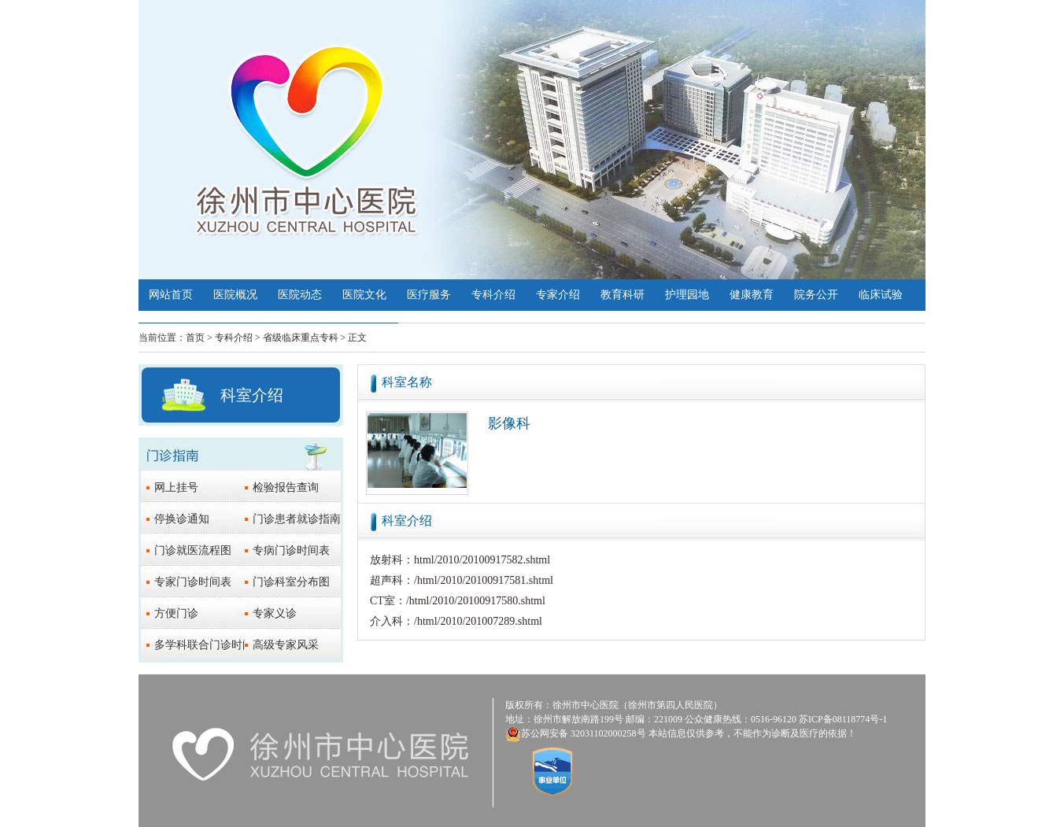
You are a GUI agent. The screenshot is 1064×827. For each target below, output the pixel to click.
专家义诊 (275, 613)
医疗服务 (429, 295)
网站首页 (171, 295)
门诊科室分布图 (291, 582)
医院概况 (235, 295)
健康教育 (752, 295)
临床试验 (881, 295)
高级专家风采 (286, 645)
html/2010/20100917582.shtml (482, 560)
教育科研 (622, 295)
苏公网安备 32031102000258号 (583, 733)
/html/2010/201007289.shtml (478, 621)
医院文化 (364, 295)
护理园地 (687, 295)
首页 (195, 337)
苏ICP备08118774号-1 (843, 719)
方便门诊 (176, 613)
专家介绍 (558, 295)
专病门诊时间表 (291, 550)
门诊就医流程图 (192, 550)
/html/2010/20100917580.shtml (475, 601)
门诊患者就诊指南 (297, 519)
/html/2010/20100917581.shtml (483, 580)
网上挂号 (176, 487)
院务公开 (816, 295)
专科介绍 (493, 295)
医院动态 (300, 295)
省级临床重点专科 (300, 337)
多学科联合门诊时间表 (209, 645)
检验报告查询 (286, 487)
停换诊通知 (181, 519)
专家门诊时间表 (192, 582)
